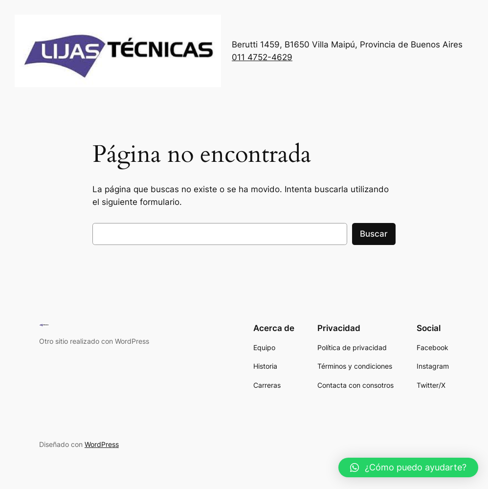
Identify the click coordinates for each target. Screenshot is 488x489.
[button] (408, 467)
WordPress (102, 444)
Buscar (374, 234)
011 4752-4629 (262, 57)
